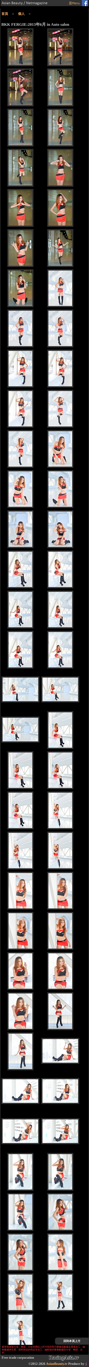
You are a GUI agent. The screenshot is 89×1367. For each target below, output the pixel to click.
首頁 (4, 14)
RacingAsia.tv (64, 1357)
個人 (21, 14)
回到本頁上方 (71, 1341)
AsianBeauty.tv (57, 1364)
